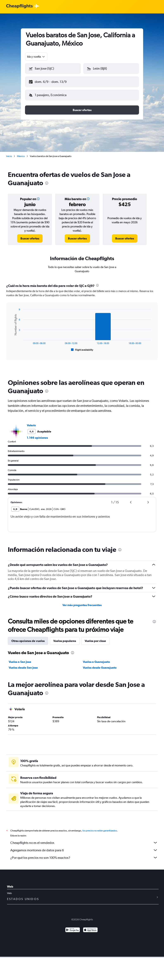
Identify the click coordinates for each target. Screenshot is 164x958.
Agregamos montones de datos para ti (84, 846)
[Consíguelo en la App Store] (90, 927)
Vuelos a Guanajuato (96, 658)
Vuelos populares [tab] (64, 637)
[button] (51, 81)
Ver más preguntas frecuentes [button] (82, 601)
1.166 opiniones (37, 434)
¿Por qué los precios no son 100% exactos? (84, 854)
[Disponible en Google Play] (72, 927)
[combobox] (36, 56)
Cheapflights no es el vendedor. (84, 839)
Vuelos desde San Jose (23, 664)
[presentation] (47, 180)
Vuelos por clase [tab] (95, 637)
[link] (30, 235)
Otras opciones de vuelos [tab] (28, 637)
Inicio (9, 152)
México (21, 152)
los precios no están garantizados (99, 827)
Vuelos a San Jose (20, 658)
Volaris (31, 422)
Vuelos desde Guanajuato (99, 664)
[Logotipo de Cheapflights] (19, 6)
